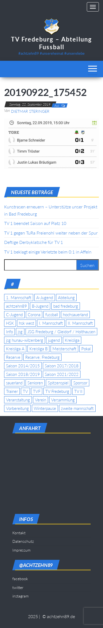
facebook (20, 578)
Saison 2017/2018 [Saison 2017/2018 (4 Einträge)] (62, 365)
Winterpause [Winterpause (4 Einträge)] (45, 408)
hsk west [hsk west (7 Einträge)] (26, 323)
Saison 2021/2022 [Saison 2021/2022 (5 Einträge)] (62, 374)
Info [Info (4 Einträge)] (9, 331)
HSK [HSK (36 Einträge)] (10, 323)
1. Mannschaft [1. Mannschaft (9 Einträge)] (18, 297)
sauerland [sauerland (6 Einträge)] (14, 382)
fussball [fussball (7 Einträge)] (51, 314)
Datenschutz (23, 541)
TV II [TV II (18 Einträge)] (78, 391)
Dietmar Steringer (30, 111)
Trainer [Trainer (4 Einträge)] (12, 391)
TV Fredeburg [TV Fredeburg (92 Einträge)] (57, 391)
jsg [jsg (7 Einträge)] (20, 331)
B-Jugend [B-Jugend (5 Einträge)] (40, 306)
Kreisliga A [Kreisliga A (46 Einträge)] (15, 348)
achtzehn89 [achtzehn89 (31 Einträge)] (16, 306)
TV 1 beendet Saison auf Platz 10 (35, 223)
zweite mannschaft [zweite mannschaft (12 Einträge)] (77, 408)
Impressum (21, 550)
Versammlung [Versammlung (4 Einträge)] (63, 399)
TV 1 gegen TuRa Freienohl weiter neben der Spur (51, 232)
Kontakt (19, 532)
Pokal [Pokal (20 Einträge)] (86, 348)
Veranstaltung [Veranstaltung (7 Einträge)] (18, 399)
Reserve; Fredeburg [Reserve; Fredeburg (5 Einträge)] (42, 357)
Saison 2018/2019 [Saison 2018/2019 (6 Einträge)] (23, 374)
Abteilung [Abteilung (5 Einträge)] (66, 297)
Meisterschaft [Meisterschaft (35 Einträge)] (64, 348)
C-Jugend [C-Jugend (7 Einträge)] (14, 314)
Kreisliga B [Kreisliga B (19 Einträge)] (38, 348)
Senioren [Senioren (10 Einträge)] (35, 382)
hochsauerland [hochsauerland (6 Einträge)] (75, 314)
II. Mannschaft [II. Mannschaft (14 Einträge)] (80, 323)
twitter (17, 587)
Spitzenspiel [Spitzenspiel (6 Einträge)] (58, 382)
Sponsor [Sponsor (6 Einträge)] (80, 382)
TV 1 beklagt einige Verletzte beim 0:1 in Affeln (47, 251)
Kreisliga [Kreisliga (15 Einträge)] (72, 340)
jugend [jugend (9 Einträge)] (54, 340)
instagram (20, 596)
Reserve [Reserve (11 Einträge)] (13, 357)
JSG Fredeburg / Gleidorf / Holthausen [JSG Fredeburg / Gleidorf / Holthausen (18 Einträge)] (61, 331)
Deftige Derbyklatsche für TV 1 (33, 242)
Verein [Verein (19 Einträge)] (40, 399)
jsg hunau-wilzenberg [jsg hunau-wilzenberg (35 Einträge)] (24, 340)
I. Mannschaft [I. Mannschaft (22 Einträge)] (51, 323)
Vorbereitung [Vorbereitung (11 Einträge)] (17, 408)
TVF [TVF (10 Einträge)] (36, 391)
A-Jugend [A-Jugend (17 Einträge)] (44, 297)
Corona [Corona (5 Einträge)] (34, 314)
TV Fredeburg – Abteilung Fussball (51, 43)
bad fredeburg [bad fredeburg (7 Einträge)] (65, 306)
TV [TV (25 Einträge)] (25, 391)
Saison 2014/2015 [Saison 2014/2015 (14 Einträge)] (23, 365)
